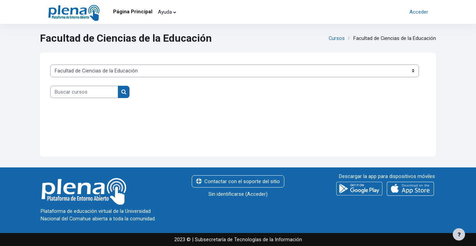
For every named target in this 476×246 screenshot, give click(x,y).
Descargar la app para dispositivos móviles (387, 176)
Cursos (336, 38)
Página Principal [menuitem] (132, 12)
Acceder (418, 12)
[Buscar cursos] (84, 92)
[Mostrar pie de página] (459, 234)
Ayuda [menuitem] (165, 12)
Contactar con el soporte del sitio (238, 181)
